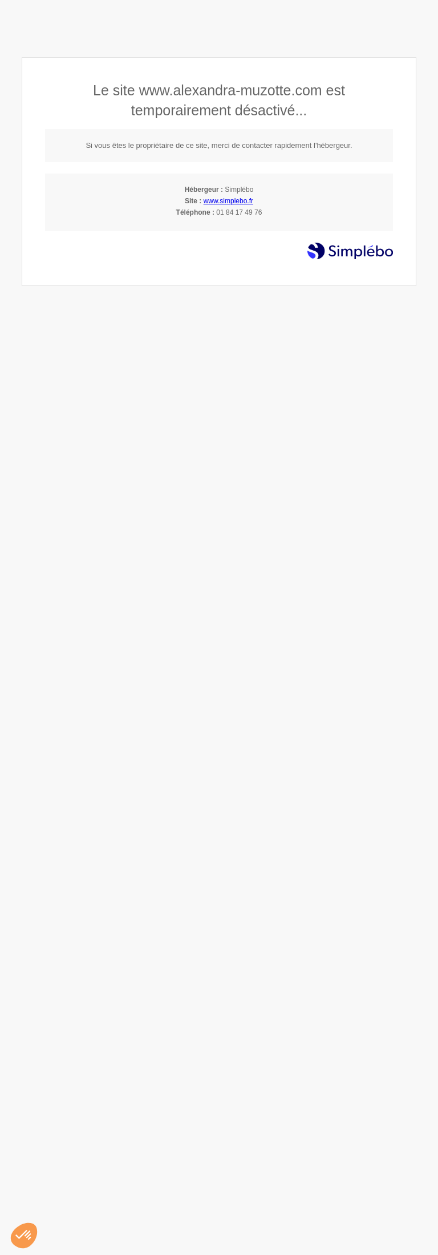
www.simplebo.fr (228, 201)
